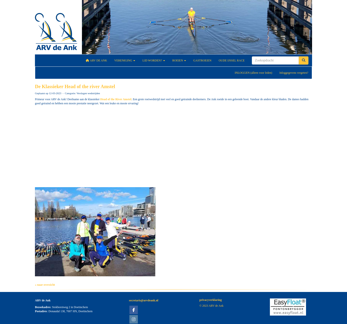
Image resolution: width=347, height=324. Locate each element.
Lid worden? (153, 60)
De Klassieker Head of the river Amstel (75, 86)
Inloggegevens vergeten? (294, 72)
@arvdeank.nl (143, 300)
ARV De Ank (96, 60)
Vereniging (124, 60)
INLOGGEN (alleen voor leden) (253, 72)
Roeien (179, 60)
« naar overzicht (45, 284)
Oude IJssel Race (232, 60)
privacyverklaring (211, 300)
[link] (115, 99)
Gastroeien (202, 60)
